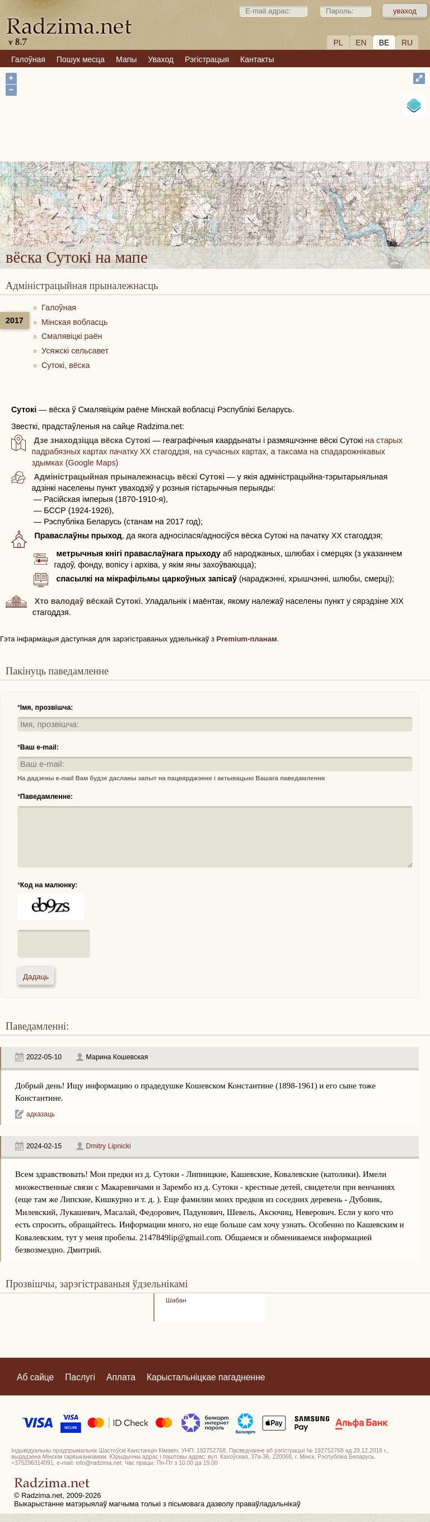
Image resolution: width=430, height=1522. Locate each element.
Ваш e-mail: (39, 747)
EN (361, 42)
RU (407, 42)
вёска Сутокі (247, 181)
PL (338, 42)
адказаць (40, 1114)
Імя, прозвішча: (46, 707)
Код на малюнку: (49, 885)
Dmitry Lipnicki (108, 1146)
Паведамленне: (46, 796)
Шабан (176, 1300)
